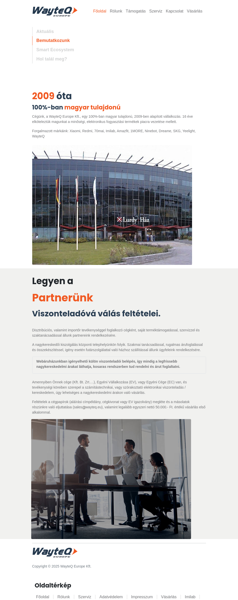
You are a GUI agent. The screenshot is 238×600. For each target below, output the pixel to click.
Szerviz (155, 11)
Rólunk (116, 11)
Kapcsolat (174, 11)
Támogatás (136, 11)
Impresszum (142, 597)
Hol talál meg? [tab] (51, 58)
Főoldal (99, 11)
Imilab (190, 597)
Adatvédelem (111, 597)
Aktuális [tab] (45, 31)
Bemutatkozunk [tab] (53, 40)
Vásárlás (194, 11)
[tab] (53, 49)
